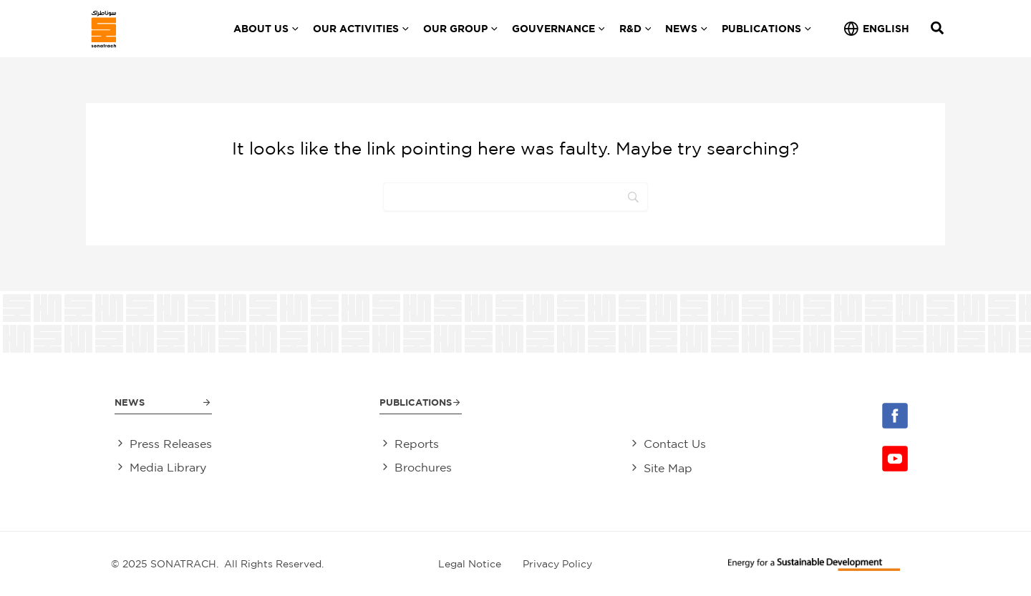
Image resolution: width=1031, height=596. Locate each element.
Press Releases (171, 443)
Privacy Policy (557, 563)
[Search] (515, 196)
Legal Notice (469, 563)
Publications (416, 402)
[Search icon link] (938, 29)
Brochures (420, 467)
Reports (414, 443)
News (131, 402)
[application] (294, 28)
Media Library (168, 467)
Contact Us (678, 443)
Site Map (671, 467)
